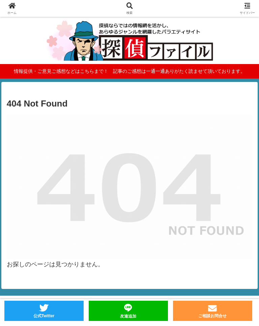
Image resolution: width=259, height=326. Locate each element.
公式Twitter (43, 316)
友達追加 (128, 316)
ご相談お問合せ (212, 316)
